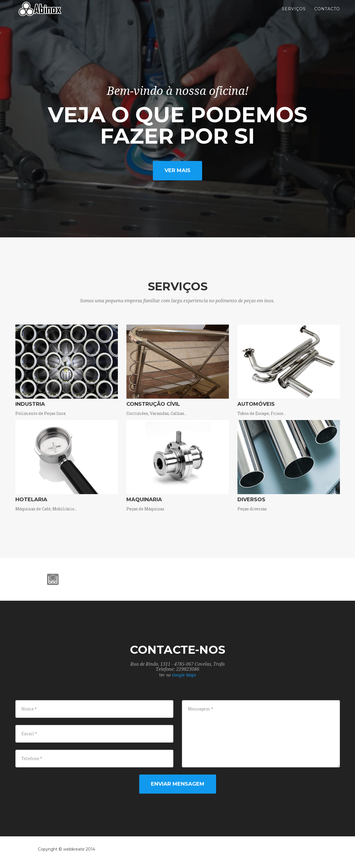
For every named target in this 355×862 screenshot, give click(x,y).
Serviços (294, 14)
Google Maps (184, 675)
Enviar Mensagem (177, 784)
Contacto (327, 14)
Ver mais (177, 170)
